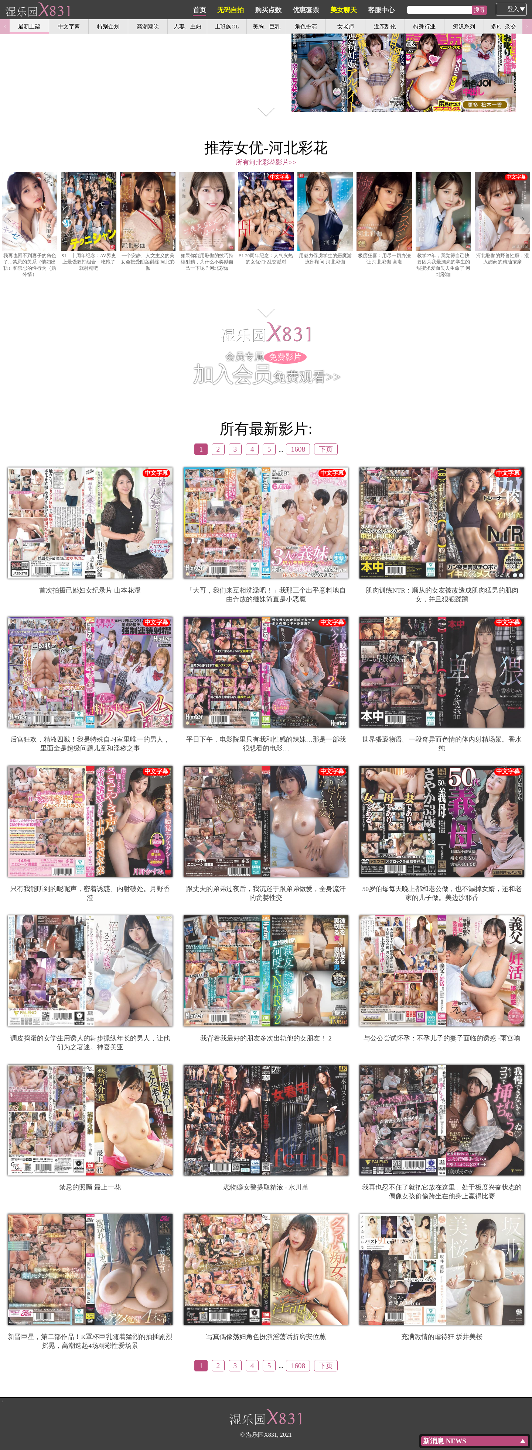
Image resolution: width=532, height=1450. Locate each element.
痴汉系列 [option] (464, 26)
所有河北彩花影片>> (266, 162)
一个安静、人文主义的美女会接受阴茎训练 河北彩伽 (147, 221)
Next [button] (527, 26)
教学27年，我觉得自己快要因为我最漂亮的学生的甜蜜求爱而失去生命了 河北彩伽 (443, 224)
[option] (266, 61)
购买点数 (303, 10)
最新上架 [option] (29, 26)
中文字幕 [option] (69, 26)
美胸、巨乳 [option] (266, 26)
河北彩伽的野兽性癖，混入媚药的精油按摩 (502, 218)
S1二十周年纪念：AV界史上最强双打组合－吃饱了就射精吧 (88, 221)
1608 (298, 449)
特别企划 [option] (108, 26)
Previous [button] (5, 26)
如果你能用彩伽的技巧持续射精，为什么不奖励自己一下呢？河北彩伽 (207, 221)
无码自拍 (265, 10)
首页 (234, 10)
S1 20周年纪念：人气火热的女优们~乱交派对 (266, 218)
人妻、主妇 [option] (187, 26)
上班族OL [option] (227, 26)
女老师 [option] (345, 26)
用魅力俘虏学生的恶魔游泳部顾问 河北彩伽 (325, 218)
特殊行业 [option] (424, 26)
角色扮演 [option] (306, 26)
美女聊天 (378, 10)
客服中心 (416, 10)
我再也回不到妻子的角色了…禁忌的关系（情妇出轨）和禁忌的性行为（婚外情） (29, 224)
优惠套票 (341, 10)
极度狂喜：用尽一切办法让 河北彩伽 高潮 (384, 218)
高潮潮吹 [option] (148, 26)
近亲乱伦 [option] (385, 26)
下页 (326, 449)
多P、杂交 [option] (503, 26)
